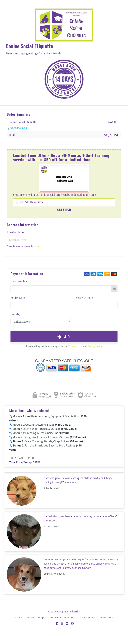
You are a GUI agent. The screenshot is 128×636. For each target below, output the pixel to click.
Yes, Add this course (32, 202)
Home (18, 617)
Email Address (15, 232)
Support (43, 617)
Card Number (18, 281)
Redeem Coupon (18, 127)
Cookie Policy (106, 617)
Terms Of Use (75, 346)
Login (37, 245)
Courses (29, 617)
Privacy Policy (95, 346)
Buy (64, 336)
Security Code (84, 297)
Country (15, 314)
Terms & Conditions (63, 617)
